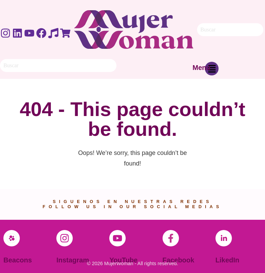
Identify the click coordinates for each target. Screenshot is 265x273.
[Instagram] (64, 238)
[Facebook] (171, 238)
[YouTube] (117, 238)
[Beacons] (11, 238)
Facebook (178, 260)
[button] (212, 70)
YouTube (123, 260)
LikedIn (227, 260)
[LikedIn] (223, 238)
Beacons (17, 260)
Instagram (72, 260)
